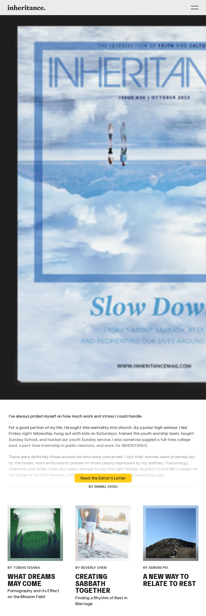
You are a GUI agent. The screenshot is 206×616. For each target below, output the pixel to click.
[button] (194, 7)
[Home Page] (26, 7)
